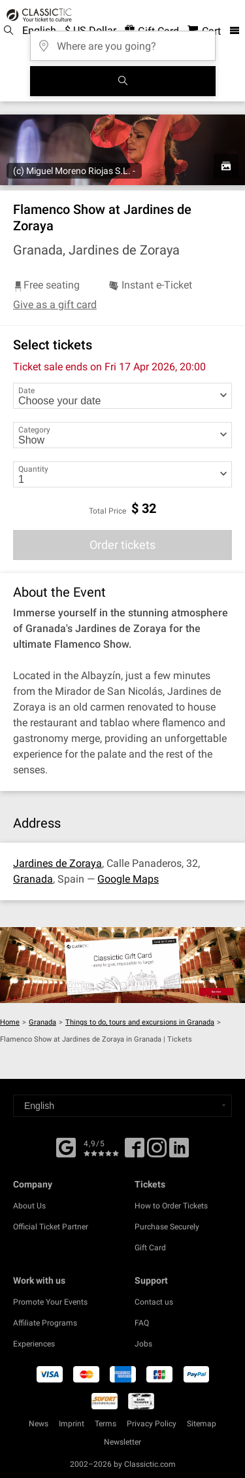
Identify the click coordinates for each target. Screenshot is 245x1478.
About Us (29, 1205)
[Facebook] (66, 1146)
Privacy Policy (151, 1423)
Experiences (34, 1343)
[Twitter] (157, 1152)
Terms (105, 1423)
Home (10, 1022)
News (38, 1423)
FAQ (142, 1323)
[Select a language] (122, 1106)
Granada (33, 879)
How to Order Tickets (171, 1205)
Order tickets (122, 545)
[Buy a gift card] (122, 965)
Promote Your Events (50, 1302)
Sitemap (201, 1423)
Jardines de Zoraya (57, 863)
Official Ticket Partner (50, 1226)
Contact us (154, 1302)
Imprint (71, 1423)
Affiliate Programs (45, 1323)
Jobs (143, 1343)
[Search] (123, 81)
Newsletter (122, 1442)
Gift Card (150, 1247)
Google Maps (128, 879)
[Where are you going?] (123, 41)
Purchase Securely (167, 1226)
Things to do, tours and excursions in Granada (139, 1022)
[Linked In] (179, 1152)
